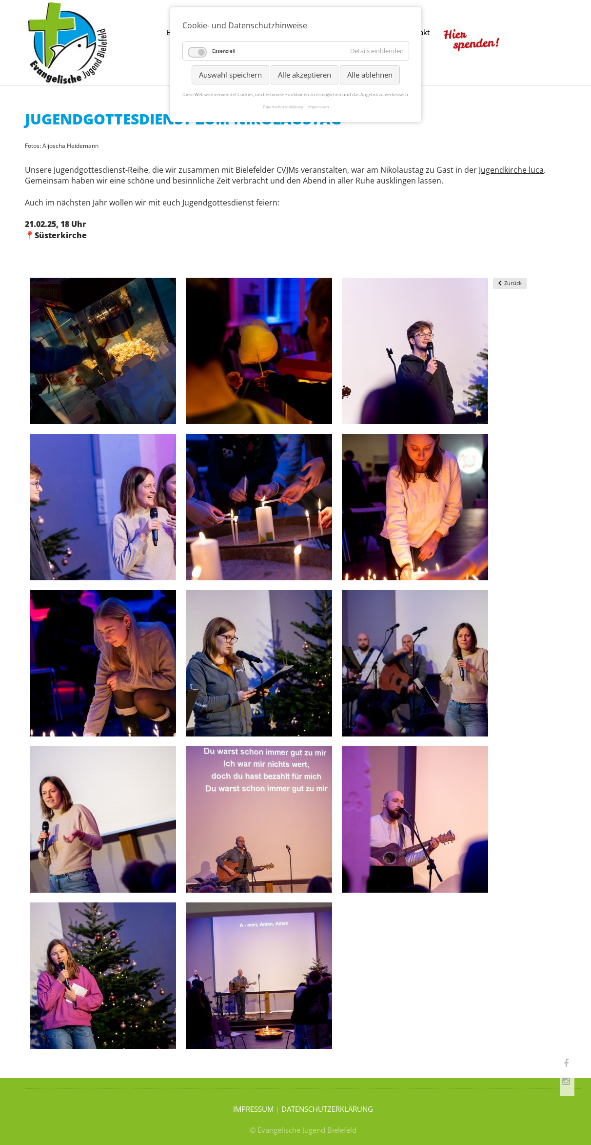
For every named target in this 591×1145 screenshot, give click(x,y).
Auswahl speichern (230, 75)
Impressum (318, 106)
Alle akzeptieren (304, 75)
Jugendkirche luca (511, 169)
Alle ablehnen (370, 75)
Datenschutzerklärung (283, 106)
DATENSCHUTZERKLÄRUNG (327, 1109)
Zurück (513, 282)
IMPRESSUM (253, 1109)
